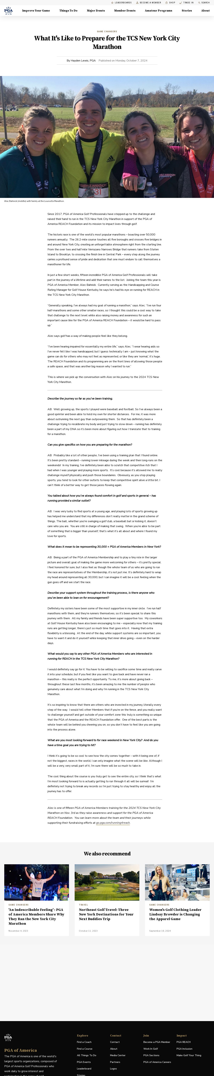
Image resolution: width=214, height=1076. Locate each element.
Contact (115, 1042)
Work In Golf (150, 1048)
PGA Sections (151, 1055)
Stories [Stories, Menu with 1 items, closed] (187, 10)
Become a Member (148, 3)
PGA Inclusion (184, 1048)
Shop (170, 3)
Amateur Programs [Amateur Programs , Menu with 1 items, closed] (158, 10)
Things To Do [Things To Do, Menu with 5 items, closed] (68, 10)
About (113, 1048)
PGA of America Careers (157, 1062)
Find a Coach (84, 1042)
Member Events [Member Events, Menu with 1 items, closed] (124, 10)
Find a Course (84, 1048)
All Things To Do (86, 1055)
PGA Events (84, 1062)
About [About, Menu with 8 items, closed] (205, 10)
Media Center (118, 1055)
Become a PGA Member (156, 1042)
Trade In (187, 3)
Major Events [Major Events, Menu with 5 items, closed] (96, 10)
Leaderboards (121, 3)
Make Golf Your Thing (189, 1055)
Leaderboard (84, 1068)
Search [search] (204, 2)
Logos (113, 1068)
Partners (115, 1062)
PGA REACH (184, 1042)
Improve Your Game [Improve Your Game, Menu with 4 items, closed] (36, 10)
